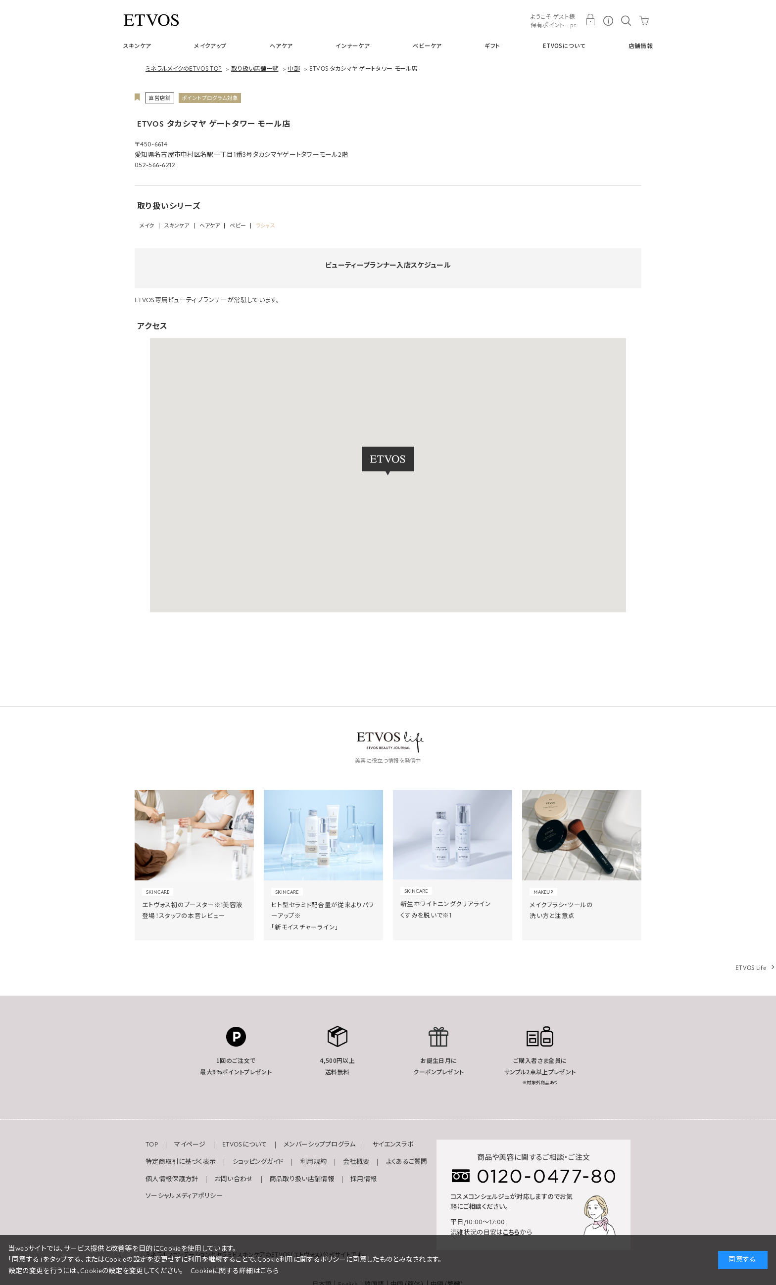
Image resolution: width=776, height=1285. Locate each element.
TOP (152, 1144)
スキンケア (137, 45)
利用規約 (313, 1162)
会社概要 (356, 1162)
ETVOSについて (564, 45)
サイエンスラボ (393, 1144)
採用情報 (363, 1179)
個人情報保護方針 (172, 1179)
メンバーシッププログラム (320, 1144)
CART (644, 20)
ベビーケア (427, 45)
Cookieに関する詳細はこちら (235, 1271)
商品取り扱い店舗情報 (302, 1179)
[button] (388, 461)
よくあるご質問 (407, 1162)
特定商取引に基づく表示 (181, 1162)
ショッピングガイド (258, 1162)
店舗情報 (641, 45)
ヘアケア (281, 45)
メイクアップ (210, 45)
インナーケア (353, 45)
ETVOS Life (750, 968)
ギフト (492, 45)
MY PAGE (590, 20)
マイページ (190, 1144)
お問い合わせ (234, 1179)
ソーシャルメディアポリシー (184, 1196)
